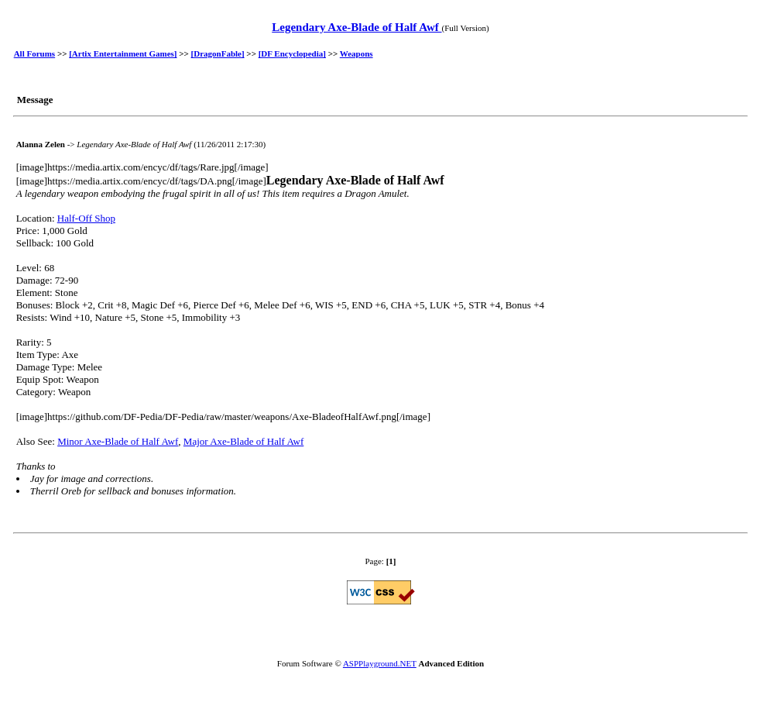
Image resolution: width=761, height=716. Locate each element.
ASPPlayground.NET (379, 663)
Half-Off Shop (86, 218)
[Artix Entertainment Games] (123, 53)
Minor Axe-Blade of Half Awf (117, 441)
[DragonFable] (218, 53)
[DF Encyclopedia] (292, 53)
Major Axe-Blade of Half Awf (243, 441)
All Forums (34, 53)
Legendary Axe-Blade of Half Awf (356, 27)
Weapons (356, 53)
